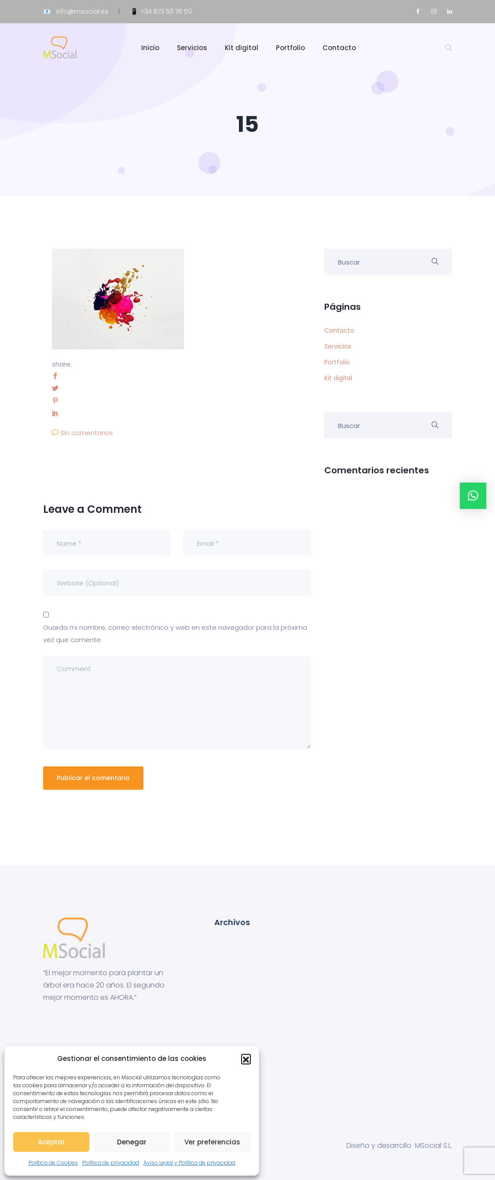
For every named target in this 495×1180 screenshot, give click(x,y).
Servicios (192, 47)
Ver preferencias (212, 1142)
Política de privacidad (110, 1162)
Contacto (339, 47)
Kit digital (241, 47)
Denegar (132, 1142)
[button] (246, 1058)
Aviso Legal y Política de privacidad (189, 1162)
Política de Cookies (53, 1162)
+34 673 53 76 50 (166, 11)
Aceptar (51, 1142)
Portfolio (290, 47)
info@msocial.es (82, 11)
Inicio (150, 47)
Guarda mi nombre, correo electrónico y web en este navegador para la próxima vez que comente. (175, 633)
